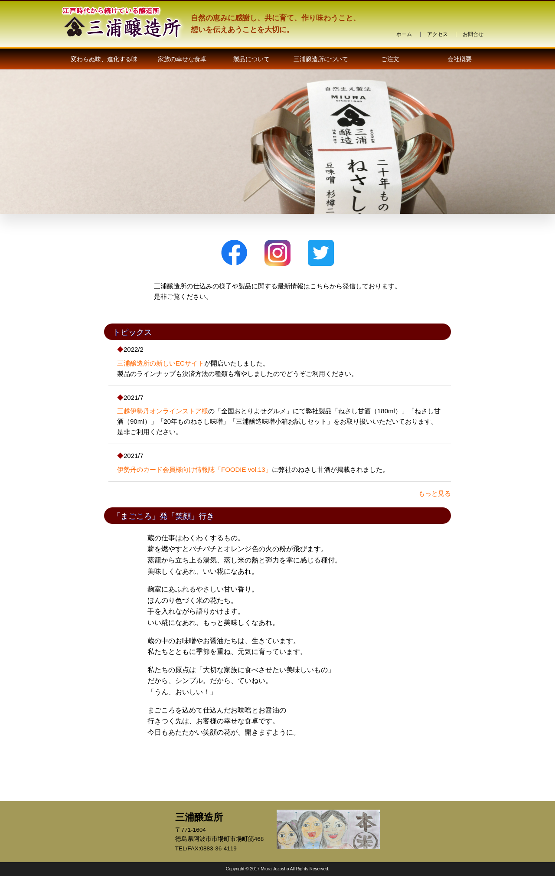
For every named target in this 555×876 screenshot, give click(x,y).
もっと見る (434, 493)
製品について (251, 59)
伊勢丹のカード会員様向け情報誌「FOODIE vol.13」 (194, 469)
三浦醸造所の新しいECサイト (160, 363)
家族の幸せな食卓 (182, 59)
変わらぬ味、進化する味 (104, 59)
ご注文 (390, 59)
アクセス (437, 34)
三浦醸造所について (321, 59)
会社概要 (459, 59)
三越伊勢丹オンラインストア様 (162, 411)
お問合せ (473, 34)
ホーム (404, 34)
